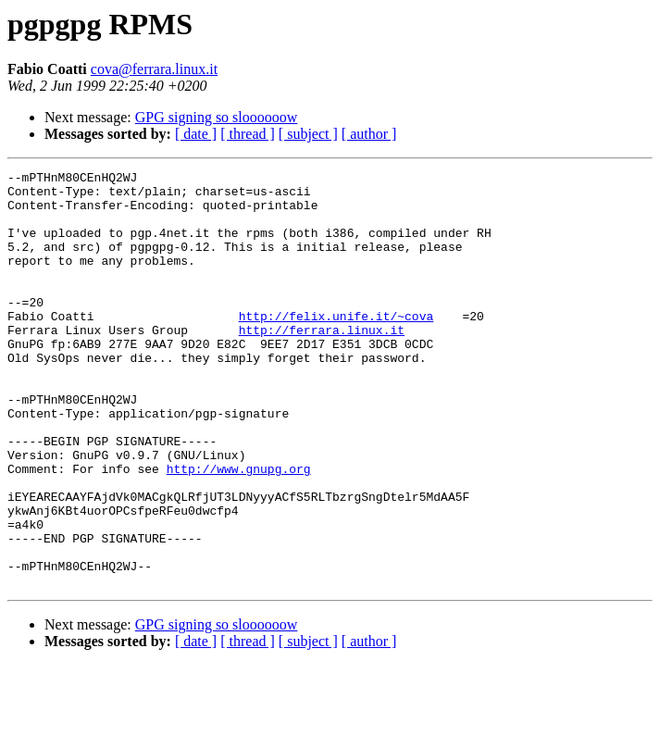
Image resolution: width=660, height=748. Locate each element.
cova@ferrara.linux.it (154, 69)
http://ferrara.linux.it (322, 363)
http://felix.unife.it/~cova (336, 346)
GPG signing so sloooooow (216, 117)
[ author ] (369, 134)
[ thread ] (247, 134)
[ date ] (196, 134)
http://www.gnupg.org (239, 529)
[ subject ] (308, 134)
